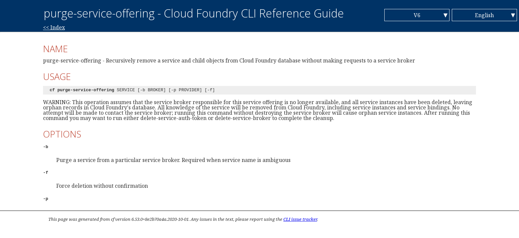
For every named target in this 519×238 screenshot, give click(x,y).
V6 (417, 15)
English (484, 15)
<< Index (54, 27)
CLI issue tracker (300, 219)
